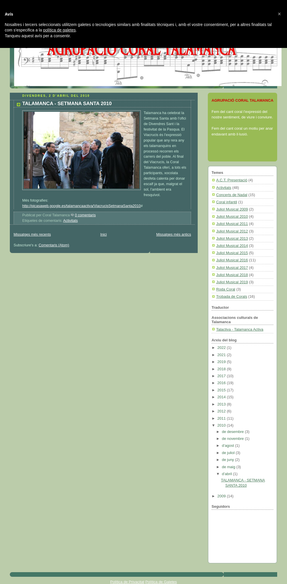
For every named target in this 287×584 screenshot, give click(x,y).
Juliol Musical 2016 (232, 260)
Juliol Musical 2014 (232, 245)
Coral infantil (226, 202)
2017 (222, 376)
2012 (222, 411)
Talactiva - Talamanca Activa (239, 329)
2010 (222, 425)
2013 (222, 404)
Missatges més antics (173, 235)
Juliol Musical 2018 (232, 275)
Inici (103, 235)
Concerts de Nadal (231, 195)
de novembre (233, 438)
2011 (222, 418)
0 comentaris (85, 215)
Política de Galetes (161, 582)
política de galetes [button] (59, 30)
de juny (228, 459)
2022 (222, 347)
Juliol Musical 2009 (232, 209)
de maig (229, 467)
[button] (279, 13)
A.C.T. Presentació (231, 180)
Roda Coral (225, 289)
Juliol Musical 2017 (232, 267)
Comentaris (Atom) (54, 245)
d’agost (228, 445)
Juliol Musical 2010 (232, 216)
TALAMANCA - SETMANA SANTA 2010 (67, 103)
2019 (222, 362)
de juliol (229, 453)
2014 (222, 397)
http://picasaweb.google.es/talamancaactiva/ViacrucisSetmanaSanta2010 (81, 206)
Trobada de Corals (231, 296)
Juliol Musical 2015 (232, 253)
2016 (222, 383)
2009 (222, 496)
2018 (222, 369)
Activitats (70, 221)
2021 (222, 355)
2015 (222, 390)
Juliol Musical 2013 (232, 238)
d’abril (227, 474)
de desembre (233, 431)
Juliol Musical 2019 (232, 282)
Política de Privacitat (127, 582)
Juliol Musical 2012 (232, 231)
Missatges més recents (32, 235)
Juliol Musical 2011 (232, 224)
